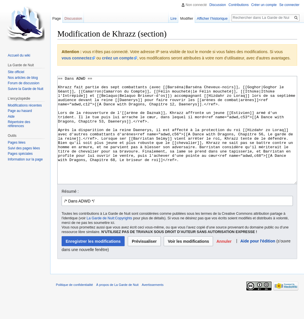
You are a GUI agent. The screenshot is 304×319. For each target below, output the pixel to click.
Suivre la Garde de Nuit (25, 89)
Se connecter (289, 5)
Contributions (238, 5)
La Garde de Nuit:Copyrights (109, 240)
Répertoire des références (19, 124)
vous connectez (77, 58)
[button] (224, 263)
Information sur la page (25, 159)
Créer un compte (264, 5)
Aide (11, 117)
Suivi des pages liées (24, 148)
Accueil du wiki (19, 55)
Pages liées (16, 143)
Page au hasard (20, 111)
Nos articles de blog (23, 78)
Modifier (186, 18)
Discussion (217, 5)
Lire (174, 18)
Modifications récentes (25, 105)
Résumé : (70, 212)
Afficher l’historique (212, 18)
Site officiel (16, 72)
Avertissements (152, 306)
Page (56, 18)
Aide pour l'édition (257, 262)
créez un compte (117, 58)
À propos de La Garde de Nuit (117, 306)
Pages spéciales (20, 154)
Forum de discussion (23, 83)
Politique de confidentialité (74, 306)
